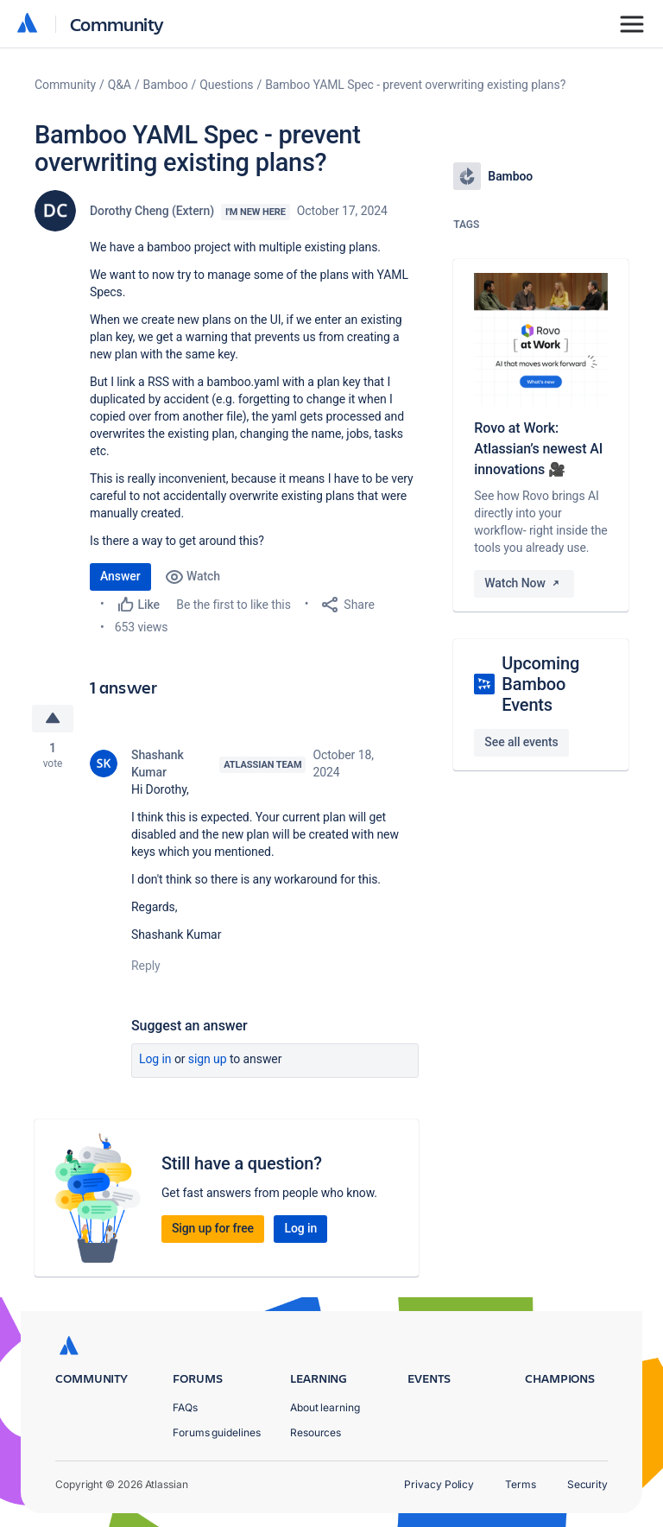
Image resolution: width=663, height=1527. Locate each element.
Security (587, 1484)
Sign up (207, 1059)
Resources (315, 1432)
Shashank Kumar (157, 763)
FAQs (185, 1407)
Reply (146, 966)
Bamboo (165, 85)
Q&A (119, 85)
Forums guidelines (217, 1432)
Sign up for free (213, 1228)
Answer (120, 576)
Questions (226, 85)
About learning (325, 1407)
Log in (155, 1059)
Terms (520, 1484)
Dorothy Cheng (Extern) (152, 211)
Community (117, 23)
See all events (521, 742)
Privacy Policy (439, 1484)
